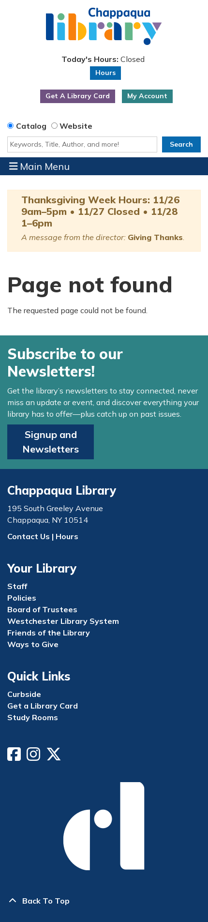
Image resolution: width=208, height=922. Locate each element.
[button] (102, 59)
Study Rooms (32, 717)
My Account (147, 95)
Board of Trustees (42, 609)
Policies (21, 598)
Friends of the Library (48, 632)
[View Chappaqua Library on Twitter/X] (54, 757)
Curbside (24, 694)
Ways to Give (33, 644)
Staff (17, 586)
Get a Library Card (42, 705)
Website (75, 126)
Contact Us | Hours (42, 536)
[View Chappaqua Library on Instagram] (34, 757)
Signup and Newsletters (50, 441)
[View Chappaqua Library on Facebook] (15, 757)
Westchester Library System (63, 621)
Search (181, 144)
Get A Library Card (77, 95)
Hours (105, 72)
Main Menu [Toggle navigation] (39, 166)
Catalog (31, 126)
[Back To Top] (104, 900)
